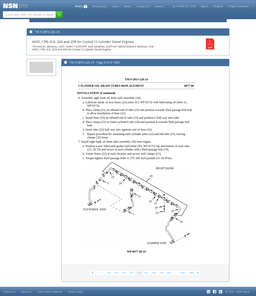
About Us (26, 291)
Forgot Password (238, 6)
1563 (191, 272)
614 (124, 272)
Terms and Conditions (49, 291)
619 (161, 272)
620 (169, 272)
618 (154, 272)
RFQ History (99, 6)
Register (218, 6)
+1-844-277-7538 (184, 6)
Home (115, 6)
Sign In (204, 6)
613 (117, 272)
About (127, 6)
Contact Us (143, 6)
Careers (159, 6)
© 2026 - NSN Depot (237, 291)
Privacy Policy (75, 291)
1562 (182, 272)
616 (139, 272)
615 (132, 272)
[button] (81, 6)
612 (109, 272)
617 (146, 272)
